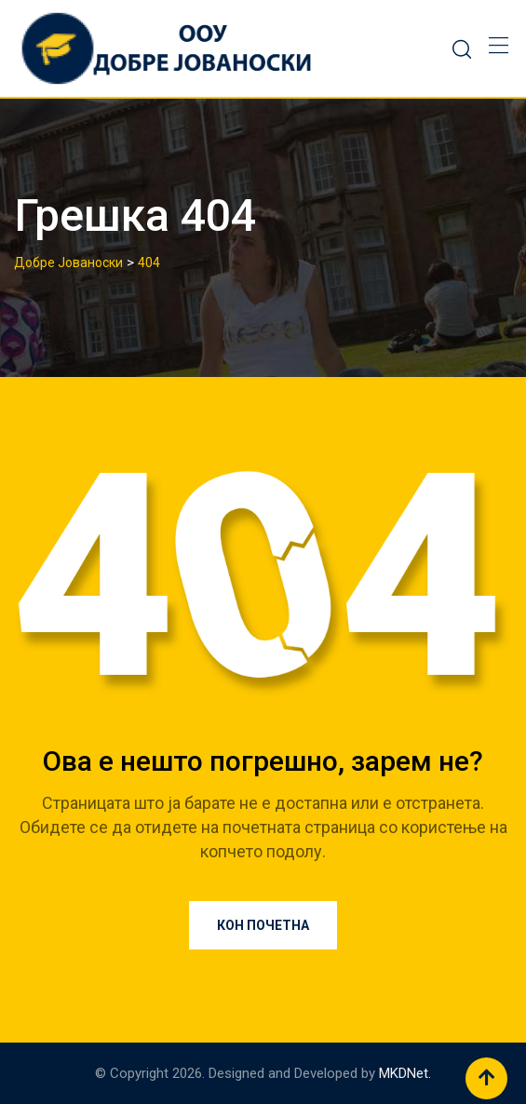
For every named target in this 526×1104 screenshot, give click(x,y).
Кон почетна (263, 925)
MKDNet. (405, 1073)
